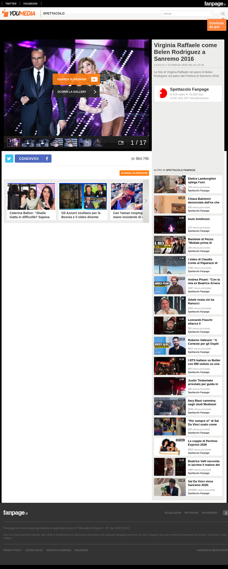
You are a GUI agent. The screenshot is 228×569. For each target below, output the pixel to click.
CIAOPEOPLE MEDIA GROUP (212, 550)
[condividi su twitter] (9, 158)
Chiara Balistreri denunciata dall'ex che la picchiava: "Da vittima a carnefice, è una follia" (203, 200)
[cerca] (188, 13)
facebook (30, 3)
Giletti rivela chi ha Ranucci (201, 301)
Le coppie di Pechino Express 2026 (203, 442)
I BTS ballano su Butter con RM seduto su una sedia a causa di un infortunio (204, 362)
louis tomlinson (199, 219)
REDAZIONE (81, 550)
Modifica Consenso (59, 550)
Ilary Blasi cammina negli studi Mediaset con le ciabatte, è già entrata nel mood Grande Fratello (202, 402)
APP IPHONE (192, 513)
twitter (11, 3)
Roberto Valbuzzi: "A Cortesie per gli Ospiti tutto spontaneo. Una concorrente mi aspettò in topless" (204, 342)
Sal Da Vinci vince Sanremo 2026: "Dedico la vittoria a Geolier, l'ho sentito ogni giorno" (202, 483)
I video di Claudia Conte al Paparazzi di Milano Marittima (203, 261)
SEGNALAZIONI (172, 513)
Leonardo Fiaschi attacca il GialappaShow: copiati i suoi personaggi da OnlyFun (204, 321)
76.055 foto (196, 94)
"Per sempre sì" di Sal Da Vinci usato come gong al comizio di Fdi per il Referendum (203, 422)
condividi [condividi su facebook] (29, 158)
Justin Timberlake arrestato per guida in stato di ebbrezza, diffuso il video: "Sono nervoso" (203, 382)
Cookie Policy (34, 550)
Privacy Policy (12, 550)
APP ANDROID (209, 513)
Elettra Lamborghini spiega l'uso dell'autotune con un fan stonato (202, 180)
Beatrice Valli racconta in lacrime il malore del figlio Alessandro (204, 463)
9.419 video (177, 94)
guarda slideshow (134, 173)
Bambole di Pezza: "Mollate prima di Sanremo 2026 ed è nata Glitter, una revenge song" (201, 241)
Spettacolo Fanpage (189, 89)
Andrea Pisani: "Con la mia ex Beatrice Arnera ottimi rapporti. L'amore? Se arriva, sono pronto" (204, 281)
